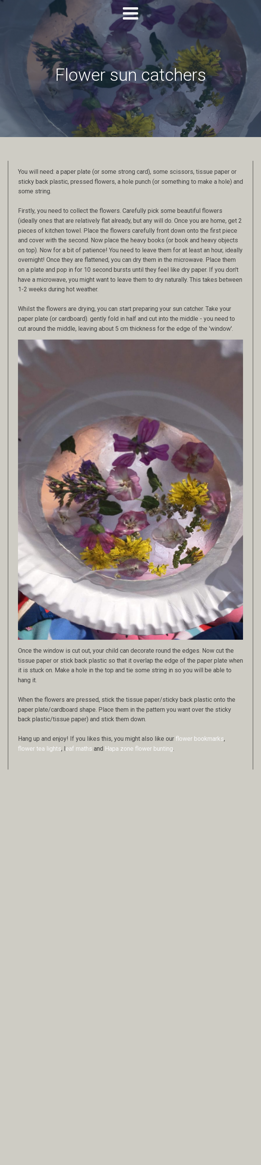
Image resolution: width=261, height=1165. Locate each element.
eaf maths (78, 748)
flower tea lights (39, 748)
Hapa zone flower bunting (139, 748)
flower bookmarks (200, 738)
